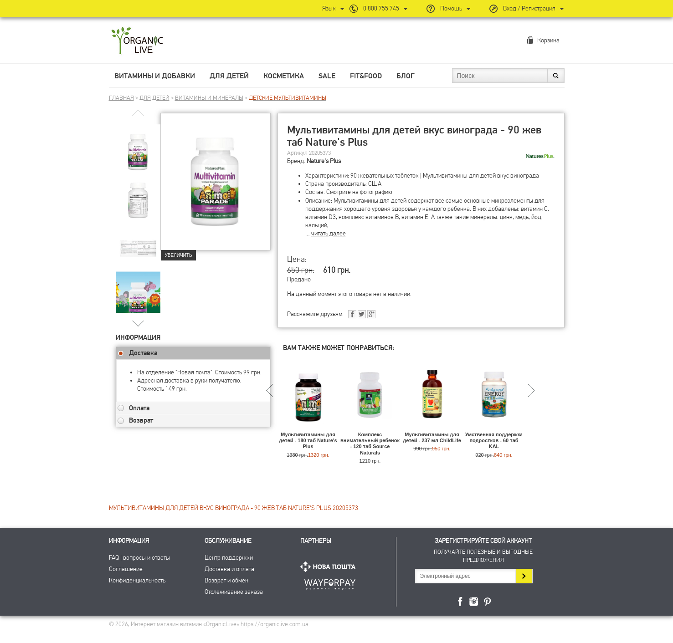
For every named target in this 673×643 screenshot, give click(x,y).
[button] (138, 323)
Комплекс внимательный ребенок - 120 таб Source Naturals (370, 443)
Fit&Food (366, 76)
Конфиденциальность (137, 580)
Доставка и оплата (229, 569)
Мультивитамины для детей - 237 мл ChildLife (432, 437)
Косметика (283, 76)
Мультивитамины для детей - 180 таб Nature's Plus (308, 440)
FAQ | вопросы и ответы (139, 557)
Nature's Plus (324, 161)
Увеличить (178, 255)
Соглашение (126, 569)
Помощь (451, 8)
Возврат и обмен (226, 580)
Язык (329, 8)
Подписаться (523, 576)
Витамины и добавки (154, 76)
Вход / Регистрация (529, 8)
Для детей (229, 76)
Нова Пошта (330, 567)
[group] (138, 146)
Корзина (548, 40)
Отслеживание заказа (234, 592)
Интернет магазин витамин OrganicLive (137, 41)
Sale (327, 76)
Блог (405, 76)
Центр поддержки (229, 557)
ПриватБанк (330, 583)
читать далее (328, 233)
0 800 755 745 (381, 8)
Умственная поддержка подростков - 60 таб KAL (494, 440)
